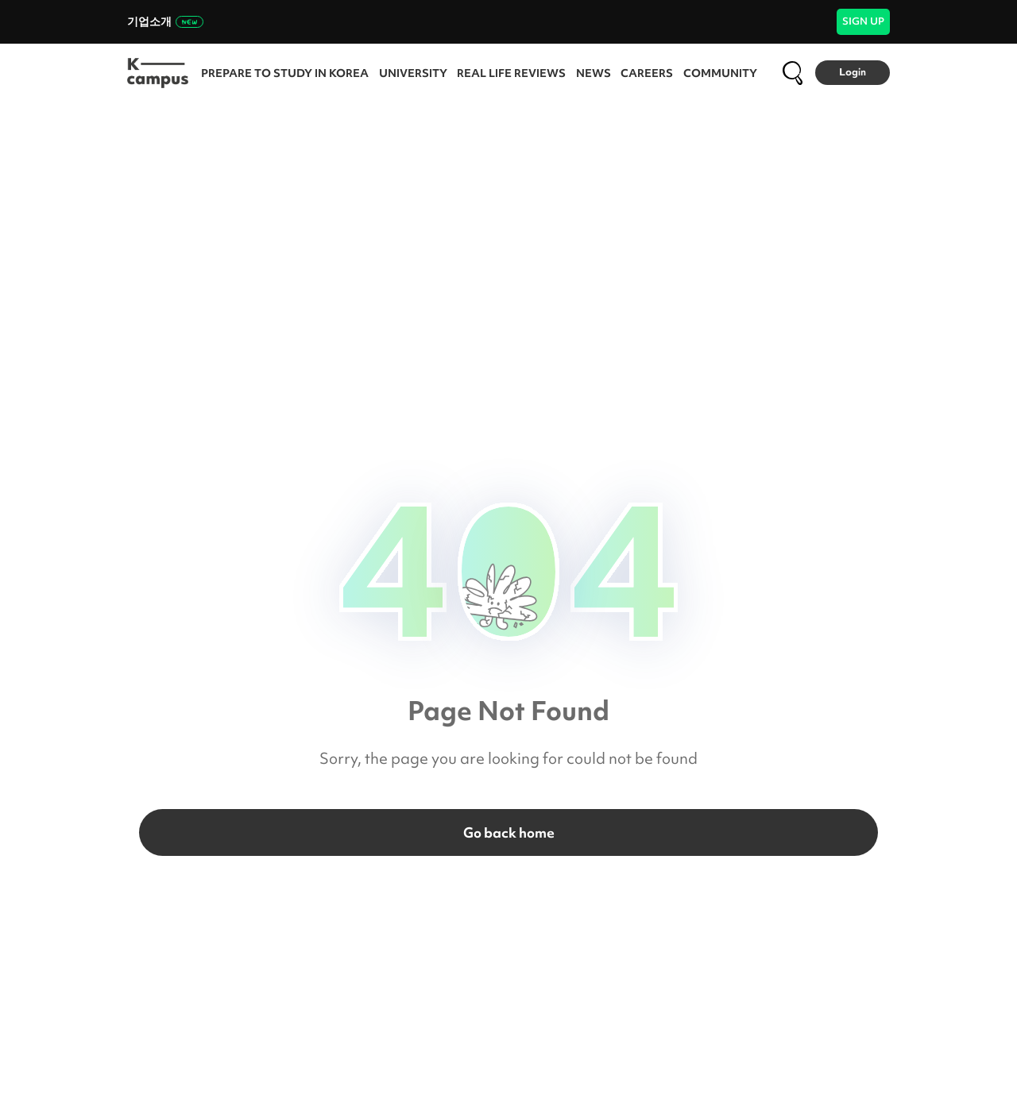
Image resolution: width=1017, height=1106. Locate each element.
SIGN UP (863, 21)
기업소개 (165, 21)
